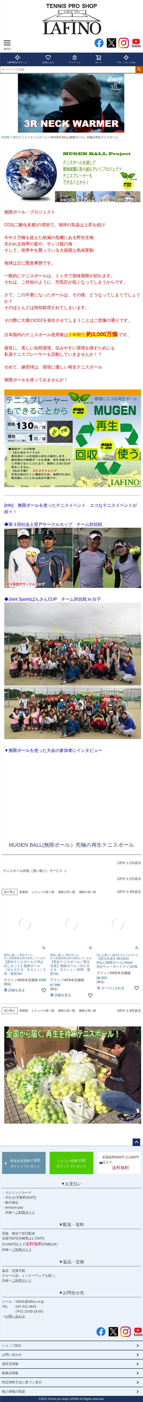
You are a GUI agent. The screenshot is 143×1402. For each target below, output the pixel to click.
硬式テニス (20, 137)
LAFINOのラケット (17, 59)
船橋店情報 (10, 1373)
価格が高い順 (87, 892)
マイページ (75, 59)
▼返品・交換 (71, 1262)
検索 (139, 69)
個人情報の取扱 (13, 1391)
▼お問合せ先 (71, 1292)
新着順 (23, 892)
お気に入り (48, 59)
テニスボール (38, 137)
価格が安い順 (66, 892)
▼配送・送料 (71, 1224)
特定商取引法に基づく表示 (22, 1382)
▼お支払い (71, 1183)
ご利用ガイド (25, 1212)
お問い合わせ (15, 1316)
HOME (5, 137)
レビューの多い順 (43, 892)
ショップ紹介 (12, 1345)
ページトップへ (136, 1142)
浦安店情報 (10, 1364)
